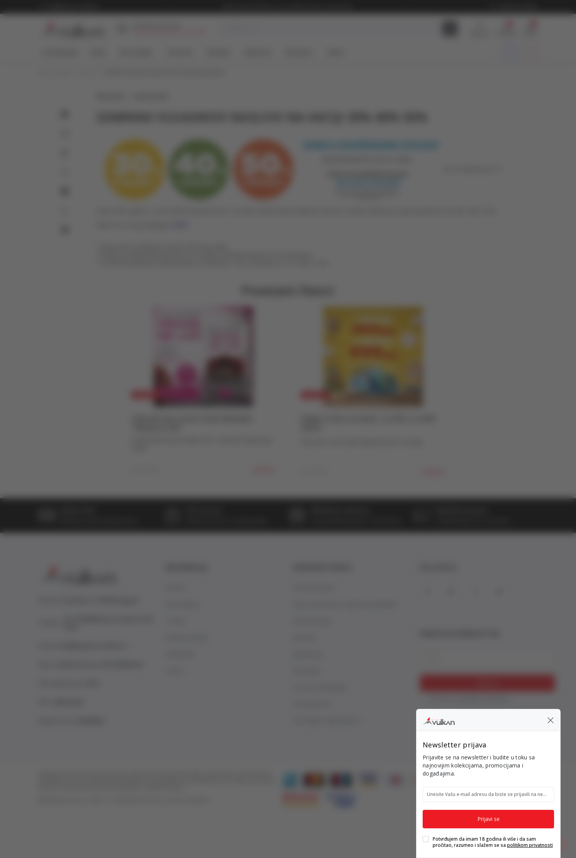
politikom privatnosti (530, 845)
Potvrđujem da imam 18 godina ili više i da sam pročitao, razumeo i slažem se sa (493, 842)
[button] (550, 720)
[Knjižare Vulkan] (439, 720)
